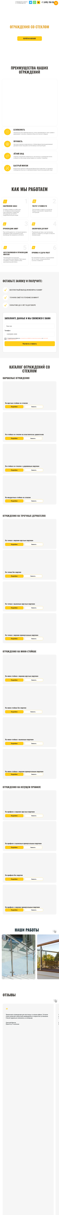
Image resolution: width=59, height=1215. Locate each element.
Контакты (34, 1184)
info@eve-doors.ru (8, 1167)
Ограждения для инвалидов (11, 1201)
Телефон (7, 330)
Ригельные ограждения (10, 1188)
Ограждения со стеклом (10, 1205)
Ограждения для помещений (11, 1191)
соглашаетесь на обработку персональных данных (31, 338)
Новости (33, 1148)
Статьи (33, 1152)
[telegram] (4, 1151)
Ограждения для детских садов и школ (15, 1198)
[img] (8, 2)
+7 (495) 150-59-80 (49, 2)
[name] (30, 326)
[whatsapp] (7, 1151)
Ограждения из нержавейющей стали (14, 1184)
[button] (34, 406)
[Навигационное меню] (56, 3)
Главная (33, 1145)
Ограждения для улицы (10, 1194)
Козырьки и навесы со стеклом (12, 1208)
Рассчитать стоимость (30, 344)
